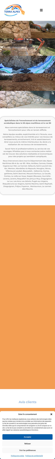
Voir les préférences (27, 450)
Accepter (27, 437)
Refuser (27, 444)
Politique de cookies (17, 456)
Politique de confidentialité (34, 456)
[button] (51, 414)
